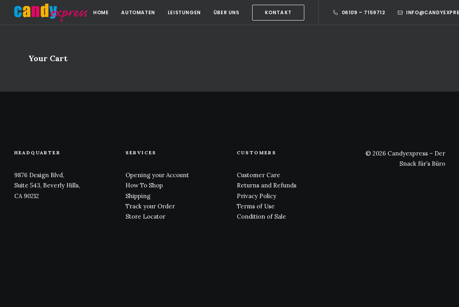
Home (101, 12)
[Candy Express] (51, 12)
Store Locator (145, 216)
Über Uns (227, 12)
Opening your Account (157, 175)
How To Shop (144, 185)
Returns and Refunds (266, 185)
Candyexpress (408, 153)
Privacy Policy (256, 196)
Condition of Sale (261, 216)
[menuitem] (101, 12)
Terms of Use (256, 206)
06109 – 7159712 (363, 12)
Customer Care (258, 175)
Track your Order (150, 206)
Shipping (138, 196)
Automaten (138, 12)
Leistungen (184, 12)
